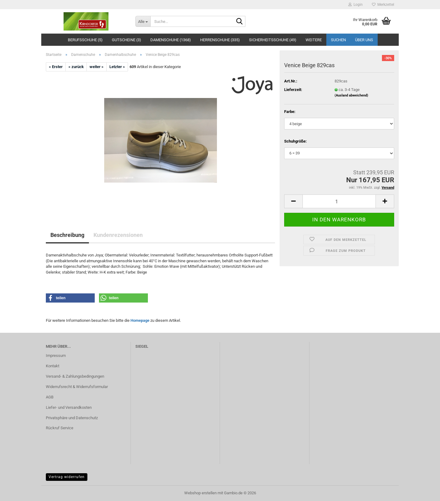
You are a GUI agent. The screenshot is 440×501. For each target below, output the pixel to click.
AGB (49, 397)
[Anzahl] (339, 201)
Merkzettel (383, 4)
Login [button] (355, 4)
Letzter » (117, 66)
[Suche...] (142, 21)
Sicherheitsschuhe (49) (272, 40)
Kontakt (52, 366)
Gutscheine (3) (126, 40)
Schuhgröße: (295, 141)
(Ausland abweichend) (351, 95)
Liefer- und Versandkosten (69, 407)
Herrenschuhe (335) (220, 40)
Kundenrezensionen (118, 235)
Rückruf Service (59, 428)
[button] (293, 201)
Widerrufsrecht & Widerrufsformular (77, 386)
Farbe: (289, 111)
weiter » (97, 66)
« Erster (56, 66)
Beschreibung (67, 235)
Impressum (56, 355)
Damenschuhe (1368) (170, 40)
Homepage (139, 320)
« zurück (76, 66)
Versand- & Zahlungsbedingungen (75, 376)
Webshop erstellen (200, 493)
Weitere (314, 40)
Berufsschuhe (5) (85, 40)
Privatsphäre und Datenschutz (72, 418)
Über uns (364, 40)
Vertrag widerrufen (67, 477)
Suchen (338, 40)
